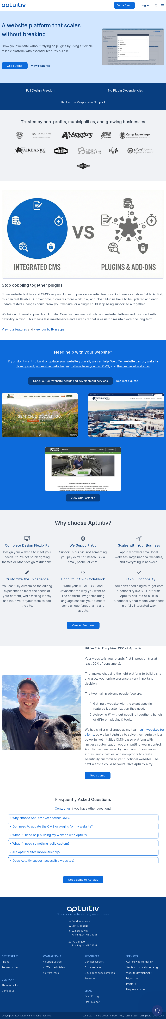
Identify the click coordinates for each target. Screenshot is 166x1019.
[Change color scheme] (156, 5)
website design (134, 361)
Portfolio (131, 983)
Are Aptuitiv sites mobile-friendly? (36, 852)
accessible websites (50, 366)
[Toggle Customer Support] (157, 1010)
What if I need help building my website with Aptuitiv (49, 835)
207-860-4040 (79, 926)
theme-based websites (133, 366)
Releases (90, 978)
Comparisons (52, 956)
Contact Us (8, 990)
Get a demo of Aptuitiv (83, 879)
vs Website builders (54, 967)
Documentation (93, 967)
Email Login (158, 1015)
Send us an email (80, 921)
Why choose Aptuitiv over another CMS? (41, 818)
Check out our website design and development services (70, 381)
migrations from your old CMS (87, 366)
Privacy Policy (117, 1015)
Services (132, 956)
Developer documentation (100, 972)
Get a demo (97, 775)
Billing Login (132, 1015)
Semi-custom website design (142, 967)
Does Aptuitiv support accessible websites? (43, 860)
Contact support (94, 961)
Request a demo (11, 967)
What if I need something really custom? (40, 843)
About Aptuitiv (10, 985)
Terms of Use (101, 1015)
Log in (145, 5)
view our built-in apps (49, 329)
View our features (14, 329)
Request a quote (127, 381)
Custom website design (139, 961)
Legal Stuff (88, 1015)
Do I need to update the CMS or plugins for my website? (52, 826)
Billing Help (145, 1015)
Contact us (63, 808)
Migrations (132, 978)
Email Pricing (92, 996)
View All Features (83, 625)
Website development (138, 972)
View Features (40, 65)
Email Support (92, 1001)
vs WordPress (51, 972)
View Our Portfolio (83, 498)
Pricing (5, 961)
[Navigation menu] (162, 5)
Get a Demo (124, 5)
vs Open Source (52, 961)
